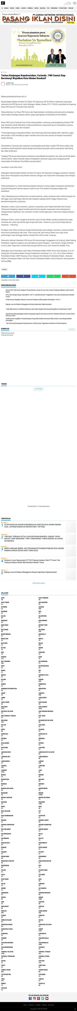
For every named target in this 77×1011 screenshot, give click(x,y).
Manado (41, 784)
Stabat (3, 915)
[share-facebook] (23, 276)
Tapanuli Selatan (7, 952)
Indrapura (42, 688)
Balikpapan (42, 616)
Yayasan (70, 8)
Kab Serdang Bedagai (46, 711)
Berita (41, 639)
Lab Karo (42, 747)
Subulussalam (6, 920)
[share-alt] (8, 276)
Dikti (2, 666)
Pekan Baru (5, 856)
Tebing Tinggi (5, 970)
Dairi (40, 657)
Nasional (43, 8)
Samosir (41, 884)
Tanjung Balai (44, 938)
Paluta (41, 838)
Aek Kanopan (43, 602)
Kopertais (4, 734)
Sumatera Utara (7, 929)
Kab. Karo (42, 716)
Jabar (3, 693)
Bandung (4, 620)
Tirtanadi (42, 974)
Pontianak (5, 879)
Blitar (3, 648)
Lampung (42, 766)
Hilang (3, 679)
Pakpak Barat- (43, 829)
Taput (3, 965)
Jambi (3, 697)
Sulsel (41, 920)
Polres (3, 870)
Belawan (42, 629)
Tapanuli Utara (44, 956)
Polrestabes (63, 8)
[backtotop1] (75, 1009)
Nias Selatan (5, 811)
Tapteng (41, 961)
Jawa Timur (5, 702)
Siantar (41, 902)
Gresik (3, 675)
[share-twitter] (38, 276)
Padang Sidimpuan (45, 825)
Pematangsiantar (45, 861)
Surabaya (4, 933)
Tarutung (42, 965)
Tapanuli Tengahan (8, 956)
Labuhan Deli (5, 756)
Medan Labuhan (6, 797)
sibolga (41, 906)
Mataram (4, 793)
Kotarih (4, 738)
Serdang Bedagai (44, 893)
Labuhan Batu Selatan (46, 752)
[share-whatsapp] (54, 276)
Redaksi (38, 1005)
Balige (3, 616)
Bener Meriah (6, 634)
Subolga (41, 915)
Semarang (4, 893)
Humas (18, 8)
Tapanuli (42, 947)
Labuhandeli (5, 761)
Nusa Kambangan (7, 815)
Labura (41, 761)
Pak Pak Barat (6, 829)
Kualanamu (5, 743)
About (25, 1005)
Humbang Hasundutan (9, 688)
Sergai (3, 897)
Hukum (12, 8)
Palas (41, 834)
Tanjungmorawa (7, 947)
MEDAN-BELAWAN (44, 797)
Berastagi (4, 639)
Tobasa (41, 979)
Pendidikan (54, 8)
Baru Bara (4, 625)
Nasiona (4, 802)
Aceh (2, 598)
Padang (3, 820)
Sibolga (4, 911)
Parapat (4, 852)
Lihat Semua (38, 389)
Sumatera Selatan (45, 924)
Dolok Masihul (44, 666)
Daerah (6, 8)
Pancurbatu (43, 843)
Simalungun (43, 911)
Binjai (41, 643)
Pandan (3, 847)
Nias (40, 806)
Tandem (3, 938)
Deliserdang (43, 661)
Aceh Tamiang (43, 598)
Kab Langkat (43, 707)
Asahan (41, 607)
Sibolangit (5, 906)
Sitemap (44, 1005)
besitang (4, 643)
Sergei (41, 897)
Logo (40, 770)
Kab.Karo (4, 720)
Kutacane (4, 747)
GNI (40, 670)
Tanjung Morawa (7, 942)
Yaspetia (42, 983)
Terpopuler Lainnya (38, 583)
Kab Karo (4, 707)
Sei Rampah (42, 888)
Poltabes (42, 874)
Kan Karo (42, 725)
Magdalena (5, 779)
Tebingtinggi (43, 970)
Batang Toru (43, 625)
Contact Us (31, 1005)
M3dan (3, 775)
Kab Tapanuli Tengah (8, 716)
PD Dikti (41, 852)
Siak (2, 902)
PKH (48, 8)
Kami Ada (51, 1005)
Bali (40, 611)
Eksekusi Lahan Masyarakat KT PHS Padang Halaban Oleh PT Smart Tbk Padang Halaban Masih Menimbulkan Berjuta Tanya (32, 561)
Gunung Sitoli (43, 675)
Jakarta (23, 8)
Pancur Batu (5, 843)
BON (2, 652)
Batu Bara (4, 629)
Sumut (41, 929)
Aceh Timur (5, 602)
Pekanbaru (42, 856)
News (3, 806)
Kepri (3, 729)
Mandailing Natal (7, 788)
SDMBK (3, 888)
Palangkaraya (6, 834)
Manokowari (43, 788)
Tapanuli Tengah (44, 952)
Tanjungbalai (43, 942)
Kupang (41, 743)
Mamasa (4, 784)
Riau (40, 879)
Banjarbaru (43, 620)
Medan (36, 8)
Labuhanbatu (43, 756)
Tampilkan (72, 329)
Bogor (41, 648)
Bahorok (4, 611)
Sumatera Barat (7, 924)
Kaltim (3, 725)
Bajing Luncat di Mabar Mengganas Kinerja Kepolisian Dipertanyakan (30, 572)
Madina (41, 775)
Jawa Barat (43, 697)
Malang (41, 779)
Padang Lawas (44, 820)
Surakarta (42, 933)
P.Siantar (42, 815)
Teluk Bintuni (6, 974)
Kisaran (41, 729)
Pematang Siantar (7, 861)
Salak (3, 884)
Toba (2, 979)
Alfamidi (4, 607)
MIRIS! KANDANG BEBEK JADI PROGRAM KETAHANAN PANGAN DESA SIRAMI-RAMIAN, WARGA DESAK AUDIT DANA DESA (34, 549)
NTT (40, 811)
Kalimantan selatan (46, 720)
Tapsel (3, 961)
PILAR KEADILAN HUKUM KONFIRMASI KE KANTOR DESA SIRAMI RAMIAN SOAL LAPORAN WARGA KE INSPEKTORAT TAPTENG (32, 526)
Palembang (5, 838)
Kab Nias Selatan (7, 711)
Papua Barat (43, 847)
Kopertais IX (43, 734)
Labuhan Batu (6, 752)
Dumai (3, 670)
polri (3, 874)
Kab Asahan (43, 702)
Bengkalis (42, 634)
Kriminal (30, 8)
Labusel (4, 766)
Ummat (3, 983)
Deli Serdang (5, 661)
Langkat (4, 770)
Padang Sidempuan (7, 825)
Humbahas (42, 684)
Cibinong (42, 652)
